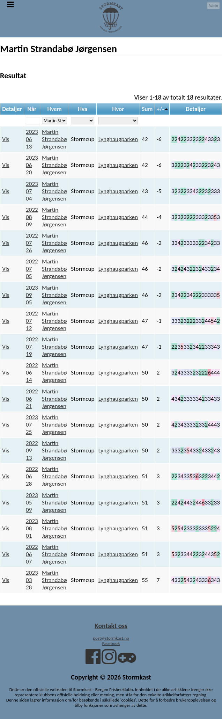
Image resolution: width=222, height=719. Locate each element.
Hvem (54, 109)
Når (32, 109)
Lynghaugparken (118, 139)
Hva (82, 109)
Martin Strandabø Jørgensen (54, 139)
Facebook (111, 643)
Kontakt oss (111, 626)
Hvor (118, 109)
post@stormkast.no (111, 638)
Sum (147, 109)
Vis (5, 139)
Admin (213, 5)
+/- (160, 109)
